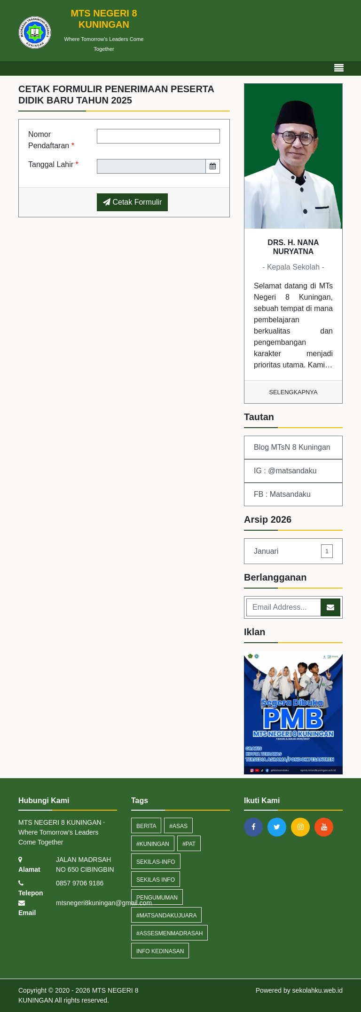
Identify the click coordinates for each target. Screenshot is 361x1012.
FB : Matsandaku (282, 494)
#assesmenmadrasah (169, 933)
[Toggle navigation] (339, 68)
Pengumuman (157, 897)
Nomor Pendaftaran (51, 140)
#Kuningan (152, 844)
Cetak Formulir (132, 202)
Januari (293, 551)
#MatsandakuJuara (166, 915)
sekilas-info (155, 862)
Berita (146, 826)
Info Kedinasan (160, 951)
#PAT (189, 844)
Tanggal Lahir (53, 164)
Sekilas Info (155, 880)
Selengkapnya (293, 392)
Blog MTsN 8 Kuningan (292, 447)
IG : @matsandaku (285, 471)
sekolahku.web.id (317, 990)
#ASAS (178, 826)
